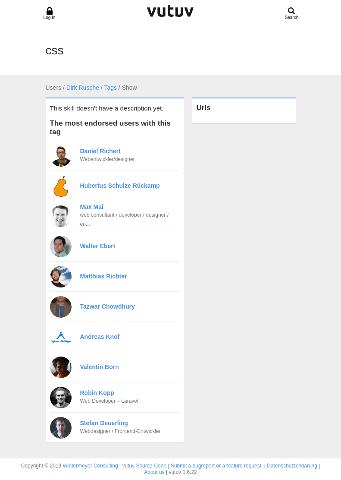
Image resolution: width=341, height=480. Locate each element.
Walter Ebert (98, 246)
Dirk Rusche (82, 87)
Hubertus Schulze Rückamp (120, 185)
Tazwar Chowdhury (107, 306)
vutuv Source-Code (144, 466)
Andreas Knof (100, 336)
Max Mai (91, 206)
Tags (110, 87)
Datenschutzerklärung (292, 466)
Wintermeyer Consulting (90, 466)
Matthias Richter (103, 276)
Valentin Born (99, 366)
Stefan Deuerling (104, 423)
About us (154, 472)
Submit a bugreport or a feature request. (217, 466)
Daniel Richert (100, 151)
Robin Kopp (97, 392)
